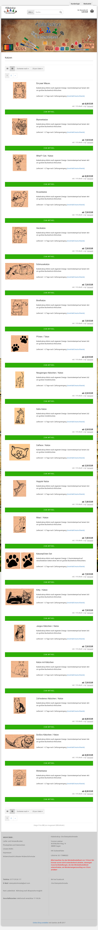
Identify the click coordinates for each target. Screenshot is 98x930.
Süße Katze (41, 413)
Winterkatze (41, 775)
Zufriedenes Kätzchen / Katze (49, 702)
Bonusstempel (73, 21)
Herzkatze (41, 232)
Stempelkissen (20, 21)
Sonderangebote (55, 21)
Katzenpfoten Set (44, 557)
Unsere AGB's (8, 853)
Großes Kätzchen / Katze (47, 738)
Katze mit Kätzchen (45, 666)
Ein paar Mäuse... (43, 87)
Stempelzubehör (37, 21)
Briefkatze (41, 304)
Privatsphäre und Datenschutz (14, 849)
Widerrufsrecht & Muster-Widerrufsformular (19, 860)
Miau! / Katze (42, 521)
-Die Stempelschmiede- (59, 887)
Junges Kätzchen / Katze (47, 630)
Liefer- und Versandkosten (13, 845)
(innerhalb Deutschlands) (76, 100)
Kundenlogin (75, 4)
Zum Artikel (49, 116)
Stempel (6, 21)
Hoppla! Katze (42, 485)
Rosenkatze (41, 196)
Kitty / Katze (41, 594)
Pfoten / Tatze (42, 340)
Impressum (7, 857)
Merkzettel (87, 4)
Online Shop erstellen (40, 927)
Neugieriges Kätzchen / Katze (49, 377)
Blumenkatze (42, 123)
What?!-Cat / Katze (44, 160)
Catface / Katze (43, 449)
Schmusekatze (43, 268)
